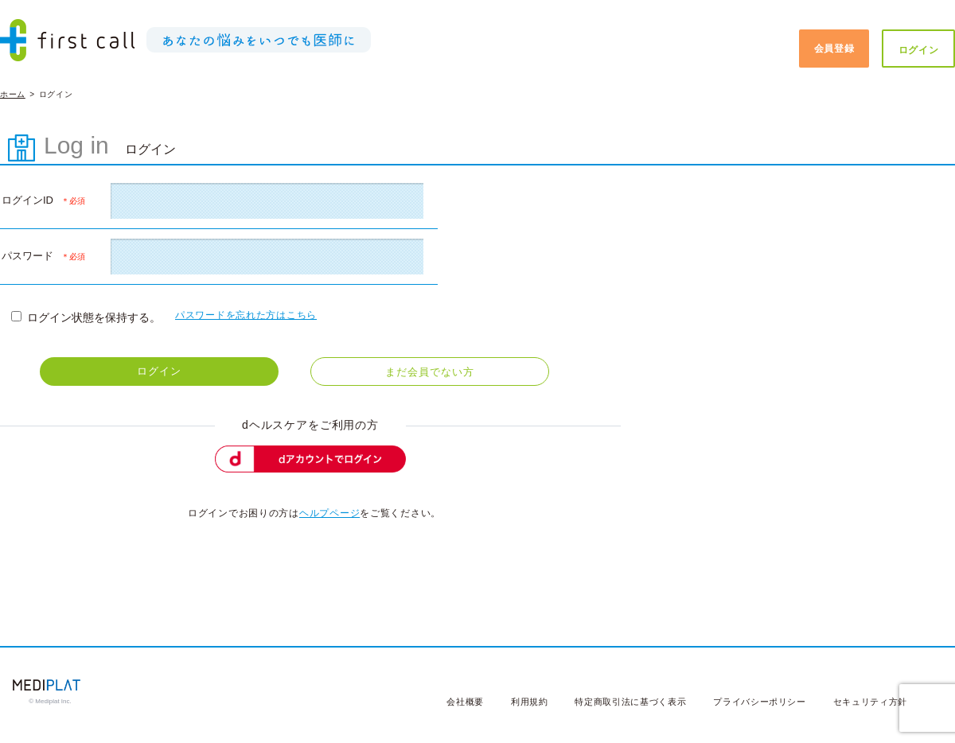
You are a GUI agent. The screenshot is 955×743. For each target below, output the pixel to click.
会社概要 (465, 701)
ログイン (918, 50)
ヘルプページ (329, 513)
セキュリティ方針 (870, 701)
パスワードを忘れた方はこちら (246, 315)
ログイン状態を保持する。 (86, 317)
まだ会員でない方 (429, 372)
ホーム (12, 94)
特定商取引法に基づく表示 (630, 701)
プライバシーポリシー (759, 701)
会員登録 (834, 48)
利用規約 (529, 701)
